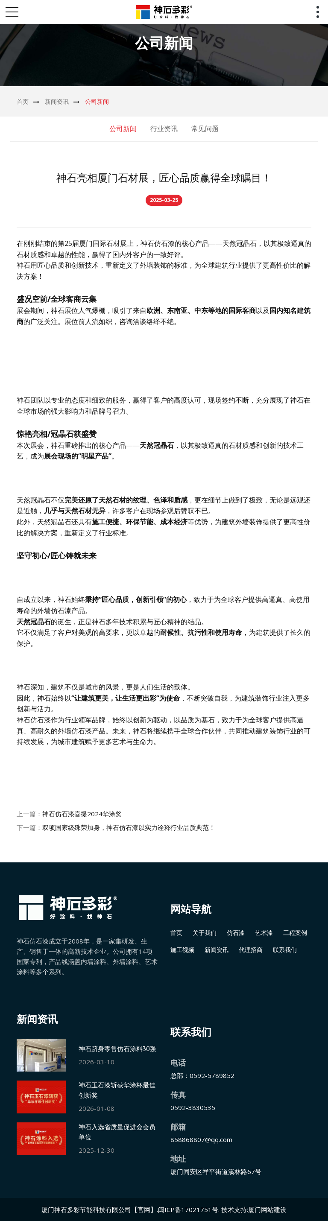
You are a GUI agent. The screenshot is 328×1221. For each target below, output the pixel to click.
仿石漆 (236, 933)
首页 (23, 101)
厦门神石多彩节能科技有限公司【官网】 (99, 1209)
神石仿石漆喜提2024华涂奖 (82, 813)
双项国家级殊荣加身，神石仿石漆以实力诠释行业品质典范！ (128, 827)
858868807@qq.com (201, 1139)
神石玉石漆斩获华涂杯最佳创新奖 (117, 1090)
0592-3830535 (192, 1107)
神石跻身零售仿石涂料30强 (117, 1049)
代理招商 (251, 950)
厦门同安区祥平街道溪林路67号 (215, 1171)
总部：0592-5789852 (202, 1075)
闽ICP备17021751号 (188, 1209)
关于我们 (205, 933)
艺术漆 (264, 933)
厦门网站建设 (267, 1209)
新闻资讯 (57, 101)
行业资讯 (164, 128)
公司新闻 (97, 101)
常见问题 (205, 128)
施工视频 (182, 950)
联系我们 (285, 950)
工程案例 (295, 933)
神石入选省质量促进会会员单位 (117, 1132)
